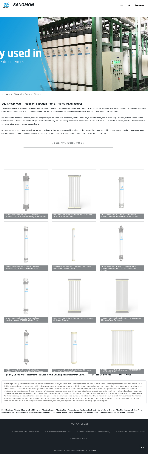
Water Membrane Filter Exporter (54, 412)
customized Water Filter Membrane (28, 412)
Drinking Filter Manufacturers (120, 410)
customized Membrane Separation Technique (116, 412)
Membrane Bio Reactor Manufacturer (94, 410)
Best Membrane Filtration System (42, 410)
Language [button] (139, 5)
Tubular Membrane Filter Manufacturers (83, 412)
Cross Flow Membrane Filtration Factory (95, 432)
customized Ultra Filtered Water (28, 432)
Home (7, 94)
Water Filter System (81, 438)
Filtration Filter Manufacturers (67, 410)
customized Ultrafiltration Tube (60, 432)
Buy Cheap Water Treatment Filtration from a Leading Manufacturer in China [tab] (45, 375)
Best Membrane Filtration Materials (15, 410)
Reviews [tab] (125, 375)
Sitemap (94, 450)
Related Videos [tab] (101, 375)
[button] (121, 5)
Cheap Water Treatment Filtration (27, 94)
